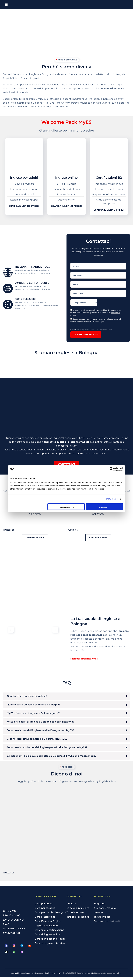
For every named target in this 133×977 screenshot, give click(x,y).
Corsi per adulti (43, 903)
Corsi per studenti (45, 908)
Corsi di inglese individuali (50, 938)
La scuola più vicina (77, 908)
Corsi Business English (48, 921)
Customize (66, 507)
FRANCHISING (11, 915)
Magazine (99, 903)
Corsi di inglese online (47, 934)
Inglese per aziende (46, 925)
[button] (66, 464)
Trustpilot (8, 529)
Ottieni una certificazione (49, 930)
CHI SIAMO (9, 911)
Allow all (104, 507)
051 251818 (35, 514)
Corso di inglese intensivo (50, 943)
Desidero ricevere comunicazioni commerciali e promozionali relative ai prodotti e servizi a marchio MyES (95, 320)
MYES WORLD (11, 933)
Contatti (71, 903)
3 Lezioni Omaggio (105, 908)
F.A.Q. (6, 924)
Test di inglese (102, 916)
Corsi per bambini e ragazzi (50, 912)
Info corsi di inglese (77, 916)
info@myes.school (108, 973)
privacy (119, 973)
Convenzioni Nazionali (107, 921)
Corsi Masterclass (45, 916)
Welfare (98, 912)
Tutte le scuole (75, 912)
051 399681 (98, 514)
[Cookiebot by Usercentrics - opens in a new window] (111, 469)
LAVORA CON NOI (13, 919)
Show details (112, 499)
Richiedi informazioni (86, 334)
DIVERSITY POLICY (14, 928)
